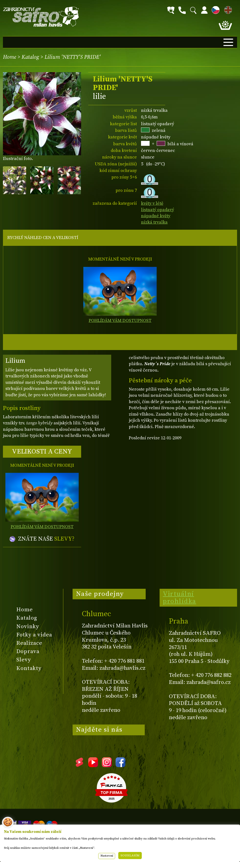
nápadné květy (155, 216)
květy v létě (152, 203)
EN (227, 9)
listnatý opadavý (157, 210)
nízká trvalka (154, 222)
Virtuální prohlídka (179, 597)
